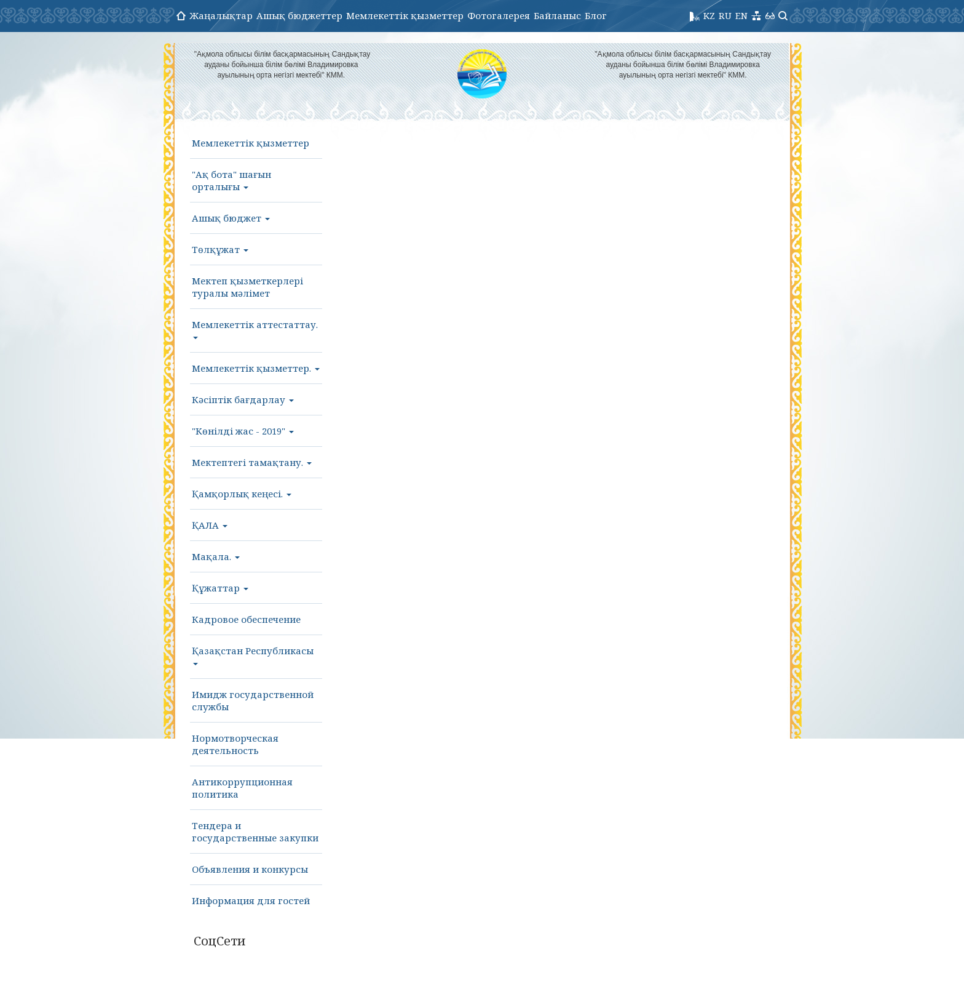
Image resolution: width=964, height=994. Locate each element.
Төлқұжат (220, 249)
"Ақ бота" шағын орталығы (231, 180)
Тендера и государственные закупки (255, 831)
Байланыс (557, 15)
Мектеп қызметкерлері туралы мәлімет (247, 287)
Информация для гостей (251, 900)
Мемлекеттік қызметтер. (256, 368)
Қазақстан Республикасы (253, 654)
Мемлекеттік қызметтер (405, 15)
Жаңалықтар (221, 15)
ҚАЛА (209, 525)
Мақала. (216, 556)
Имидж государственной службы (253, 700)
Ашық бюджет (231, 218)
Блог (596, 15)
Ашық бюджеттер (299, 15)
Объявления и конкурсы (250, 869)
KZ (709, 15)
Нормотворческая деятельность (235, 744)
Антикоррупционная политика (242, 788)
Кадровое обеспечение (246, 619)
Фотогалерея (498, 15)
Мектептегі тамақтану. (252, 462)
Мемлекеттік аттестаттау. (255, 328)
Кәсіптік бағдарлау (243, 399)
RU (725, 15)
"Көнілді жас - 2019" (243, 431)
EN (741, 15)
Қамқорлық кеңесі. (241, 493)
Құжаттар (220, 588)
